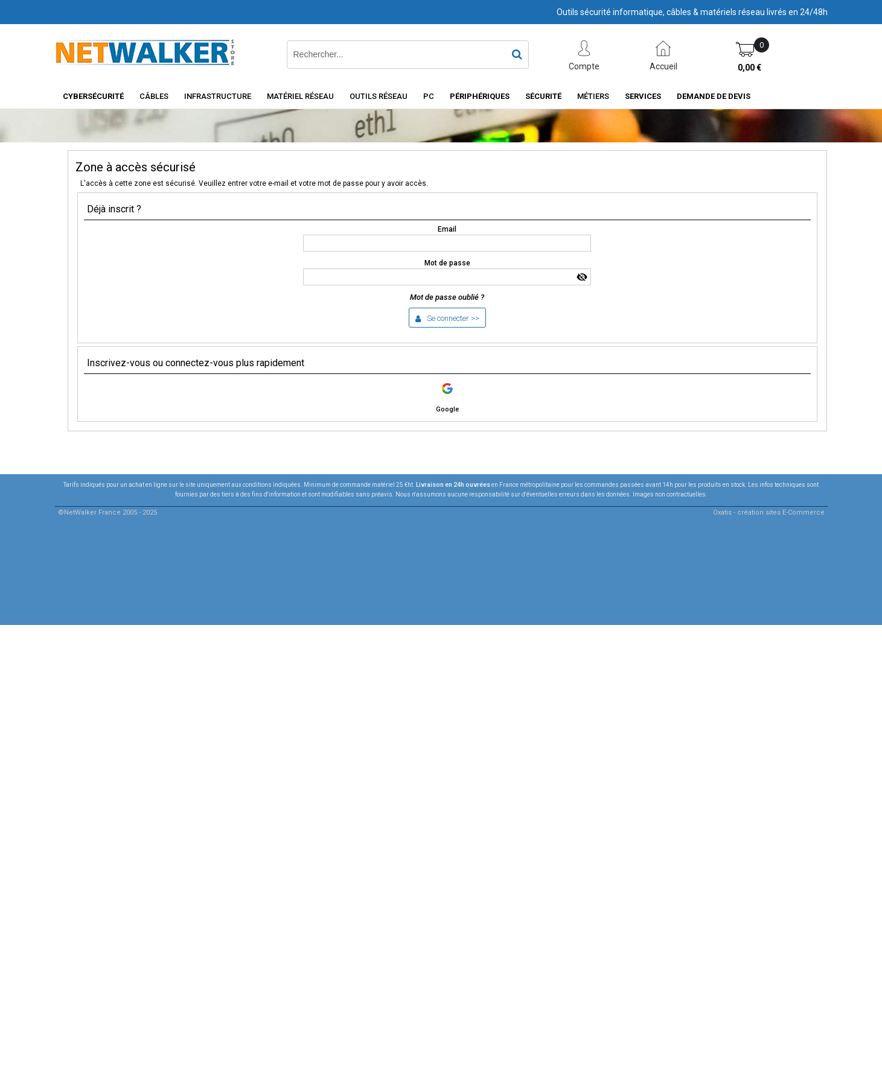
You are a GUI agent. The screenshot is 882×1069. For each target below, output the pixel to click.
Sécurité (543, 96)
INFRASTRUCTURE (217, 96)
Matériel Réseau (300, 96)
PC (428, 96)
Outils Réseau (378, 96)
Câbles (153, 96)
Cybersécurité (93, 96)
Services (643, 96)
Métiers (593, 96)
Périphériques (480, 96)
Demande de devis (713, 96)
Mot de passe (447, 263)
